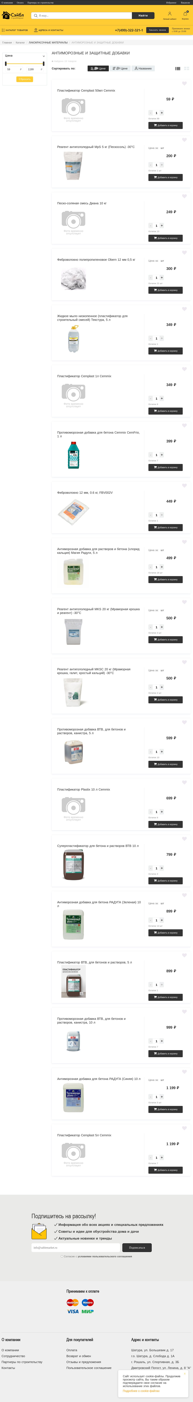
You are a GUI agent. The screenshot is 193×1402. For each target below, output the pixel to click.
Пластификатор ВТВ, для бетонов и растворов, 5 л (94, 962)
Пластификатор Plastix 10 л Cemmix (83, 789)
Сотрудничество (13, 1356)
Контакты (8, 1368)
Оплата (71, 1350)
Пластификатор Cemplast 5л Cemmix (84, 1135)
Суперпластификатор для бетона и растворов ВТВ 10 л (98, 846)
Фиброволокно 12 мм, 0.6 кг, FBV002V (85, 492)
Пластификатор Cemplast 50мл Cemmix (86, 90)
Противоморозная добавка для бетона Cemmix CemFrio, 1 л (98, 434)
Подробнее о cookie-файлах (141, 1390)
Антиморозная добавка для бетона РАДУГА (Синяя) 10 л (98, 1079)
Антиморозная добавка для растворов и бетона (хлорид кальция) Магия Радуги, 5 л (98, 550)
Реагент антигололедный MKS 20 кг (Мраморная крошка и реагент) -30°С (98, 611)
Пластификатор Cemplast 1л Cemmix (84, 376)
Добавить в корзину (166, 125)
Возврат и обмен (78, 1356)
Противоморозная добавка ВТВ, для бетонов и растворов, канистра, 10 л (91, 1020)
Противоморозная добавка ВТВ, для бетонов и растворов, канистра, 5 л (91, 731)
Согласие (69, 1256)
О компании (10, 1350)
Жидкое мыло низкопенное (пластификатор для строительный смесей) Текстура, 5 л (92, 317)
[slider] (6, 64)
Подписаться (137, 1247)
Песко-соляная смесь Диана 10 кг (81, 203)
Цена (8, 56)
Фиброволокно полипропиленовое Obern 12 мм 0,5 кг (96, 259)
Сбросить (25, 79)
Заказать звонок (157, 30)
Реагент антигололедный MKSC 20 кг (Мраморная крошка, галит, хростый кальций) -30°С (93, 671)
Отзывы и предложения (83, 1362)
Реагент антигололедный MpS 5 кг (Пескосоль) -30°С (96, 147)
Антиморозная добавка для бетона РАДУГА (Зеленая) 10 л (99, 904)
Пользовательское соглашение (88, 1368)
